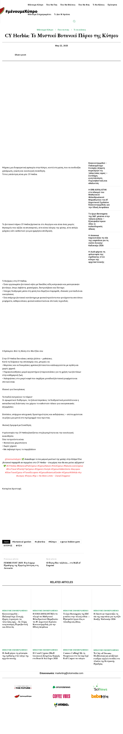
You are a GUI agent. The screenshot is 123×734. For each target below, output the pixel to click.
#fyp (34, 476)
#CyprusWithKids (70, 472)
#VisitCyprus (57, 466)
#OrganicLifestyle (42, 469)
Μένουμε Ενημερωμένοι (14, 611)
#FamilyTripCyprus (25, 469)
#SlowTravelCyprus (13, 472)
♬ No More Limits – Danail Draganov (53, 476)
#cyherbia (40, 542)
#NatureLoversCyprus (73, 466)
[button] (74, 21)
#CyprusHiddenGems (60, 469)
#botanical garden (21, 542)
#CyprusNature (44, 466)
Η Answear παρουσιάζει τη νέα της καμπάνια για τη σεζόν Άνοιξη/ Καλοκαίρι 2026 (98, 239)
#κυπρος (20, 476)
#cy (79, 472)
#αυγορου (75, 469)
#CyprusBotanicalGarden (50, 472)
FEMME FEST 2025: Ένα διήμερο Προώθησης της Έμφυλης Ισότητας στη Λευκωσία (21, 565)
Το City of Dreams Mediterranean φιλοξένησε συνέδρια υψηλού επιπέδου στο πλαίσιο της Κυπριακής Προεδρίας (107, 657)
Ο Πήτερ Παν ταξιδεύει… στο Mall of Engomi (63, 564)
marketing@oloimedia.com (69, 671)
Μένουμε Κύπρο (45, 30)
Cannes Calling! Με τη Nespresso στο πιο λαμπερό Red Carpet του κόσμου (75, 654)
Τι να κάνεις (80, 30)
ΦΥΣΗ (19, 545)
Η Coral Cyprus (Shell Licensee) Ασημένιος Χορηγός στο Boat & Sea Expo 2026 (46, 654)
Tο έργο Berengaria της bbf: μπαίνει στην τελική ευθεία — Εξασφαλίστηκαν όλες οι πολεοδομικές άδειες (98, 221)
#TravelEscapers (30, 472)
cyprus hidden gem (70, 542)
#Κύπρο (53, 542)
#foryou (28, 476)
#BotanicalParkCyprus (26, 466)
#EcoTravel (11, 469)
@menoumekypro (13, 459)
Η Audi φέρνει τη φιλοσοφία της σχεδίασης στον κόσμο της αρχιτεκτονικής (96, 256)
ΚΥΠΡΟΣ (8, 545)
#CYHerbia (11, 466)
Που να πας (63, 30)
